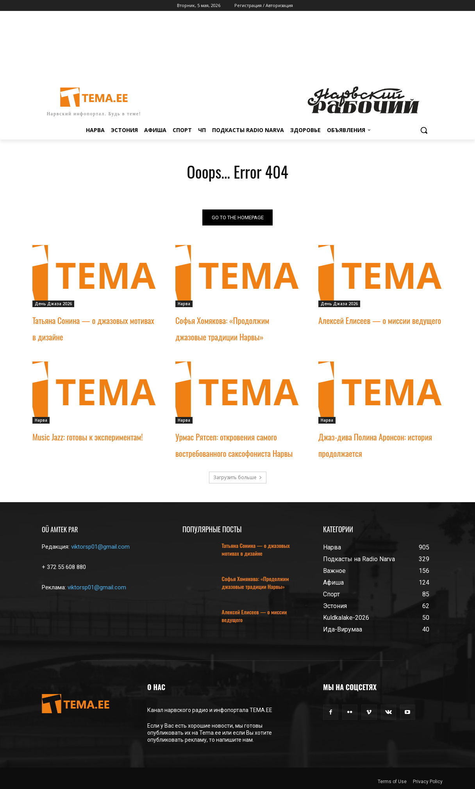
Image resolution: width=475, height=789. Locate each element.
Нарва (184, 303)
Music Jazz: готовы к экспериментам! (87, 437)
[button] (423, 130)
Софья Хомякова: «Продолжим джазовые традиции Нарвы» (255, 582)
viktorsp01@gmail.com (100, 546)
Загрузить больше (237, 477)
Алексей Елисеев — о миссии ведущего (379, 320)
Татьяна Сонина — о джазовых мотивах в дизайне (256, 549)
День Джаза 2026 (53, 303)
